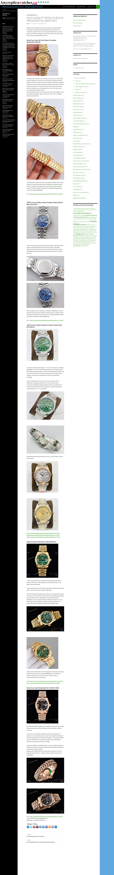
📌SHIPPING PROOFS (79, 198)
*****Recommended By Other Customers (83, 83)
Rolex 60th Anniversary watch (90, 237)
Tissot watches (77, 186)
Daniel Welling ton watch (79, 118)
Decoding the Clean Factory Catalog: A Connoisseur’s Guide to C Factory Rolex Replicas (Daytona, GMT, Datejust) (8, 29)
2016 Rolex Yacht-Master (80, 209)
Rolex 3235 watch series (79, 166)
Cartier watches (77, 109)
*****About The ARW (78, 78)
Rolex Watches (57, 186)
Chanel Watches (77, 112)
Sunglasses (76, 183)
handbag (75, 126)
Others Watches (77, 152)
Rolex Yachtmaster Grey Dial (78, 244)
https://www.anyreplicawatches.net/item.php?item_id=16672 (46, 681)
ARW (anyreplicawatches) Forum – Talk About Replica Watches (22, 7)
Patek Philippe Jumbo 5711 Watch (45, 835)
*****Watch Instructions (79, 92)
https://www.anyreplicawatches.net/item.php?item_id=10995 (46, 194)
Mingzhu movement (80, 227)
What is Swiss (85, 245)
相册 (29, 23)
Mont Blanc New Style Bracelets (81, 143)
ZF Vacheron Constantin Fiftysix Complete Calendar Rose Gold (8, 65)
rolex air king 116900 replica (81, 240)
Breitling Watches (77, 103)
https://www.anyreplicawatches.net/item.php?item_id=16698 (46, 320)
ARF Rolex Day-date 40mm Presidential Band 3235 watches (8, 101)
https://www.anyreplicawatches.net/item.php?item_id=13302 (43, 683)
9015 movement (88, 209)
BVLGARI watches (77, 106)
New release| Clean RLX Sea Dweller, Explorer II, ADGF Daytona (8, 90)
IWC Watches (76, 132)
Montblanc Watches (78, 146)
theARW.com (87, 244)
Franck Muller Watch (78, 121)
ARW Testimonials (81, 6)
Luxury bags (76, 141)
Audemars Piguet (77, 95)
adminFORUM (43, 23)
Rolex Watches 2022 (78, 178)
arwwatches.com (83, 217)
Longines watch (77, 138)
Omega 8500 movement (84, 230)
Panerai (87, 234)
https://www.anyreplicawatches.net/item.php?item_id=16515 (43, 535)
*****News (76, 81)
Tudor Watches (77, 189)
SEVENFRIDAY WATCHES (79, 181)
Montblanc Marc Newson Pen (84, 229)
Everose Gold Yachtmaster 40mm (83, 221)
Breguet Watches (77, 101)
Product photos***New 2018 (80, 161)
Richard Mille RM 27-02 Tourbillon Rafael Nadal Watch (45, 841)
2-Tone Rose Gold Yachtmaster (79, 208)
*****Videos (76, 89)
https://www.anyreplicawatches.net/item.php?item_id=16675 (46, 816)
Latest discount (91, 6)
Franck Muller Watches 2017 (80, 123)
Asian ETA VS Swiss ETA (87, 218)
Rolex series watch (32, 15)
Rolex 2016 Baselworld (77, 238)
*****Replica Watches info (79, 86)
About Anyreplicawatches (69, 6)
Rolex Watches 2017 (78, 175)
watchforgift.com (78, 245)
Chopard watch (77, 115)
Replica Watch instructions (78, 237)
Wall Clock (75, 195)
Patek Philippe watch (78, 158)
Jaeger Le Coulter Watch (79, 135)
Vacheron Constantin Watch (80, 192)
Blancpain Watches (78, 98)
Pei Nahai (80, 235)
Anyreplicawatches (80, 211)
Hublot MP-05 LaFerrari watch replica (83, 226)
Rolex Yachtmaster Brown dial (90, 242)
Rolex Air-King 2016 (86, 238)
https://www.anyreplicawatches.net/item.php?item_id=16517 (43, 533)
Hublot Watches (77, 129)
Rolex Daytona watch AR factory (81, 169)
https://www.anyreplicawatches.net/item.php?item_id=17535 (43, 537)
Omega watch (76, 149)
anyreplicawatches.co (82, 213)
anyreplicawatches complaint (79, 215)
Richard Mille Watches (78, 163)
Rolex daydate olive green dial (86, 241)
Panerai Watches (77, 155)
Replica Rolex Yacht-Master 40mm (90, 235)
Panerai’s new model (6, 52)
